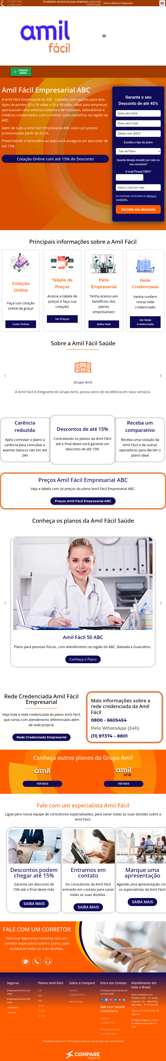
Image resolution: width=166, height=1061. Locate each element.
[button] (162, 3)
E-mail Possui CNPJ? (138, 171)
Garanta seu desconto (138, 209)
